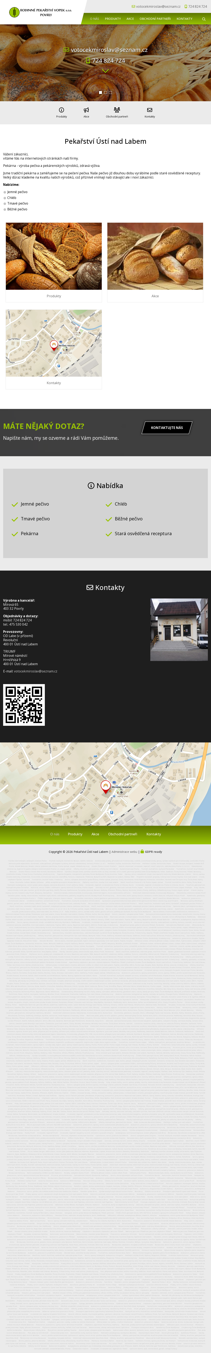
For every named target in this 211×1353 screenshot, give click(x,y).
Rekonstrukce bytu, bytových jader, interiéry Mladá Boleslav (142, 1224)
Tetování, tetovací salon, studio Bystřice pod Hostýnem (51, 1280)
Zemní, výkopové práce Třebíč (131, 1275)
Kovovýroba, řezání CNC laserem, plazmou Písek (113, 1165)
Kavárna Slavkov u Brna (48, 1179)
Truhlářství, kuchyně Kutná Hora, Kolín (114, 1251)
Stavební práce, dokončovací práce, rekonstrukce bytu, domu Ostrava (176, 1317)
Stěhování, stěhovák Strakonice (170, 1176)
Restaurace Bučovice (51, 1134)
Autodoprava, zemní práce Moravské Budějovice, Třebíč (181, 1213)
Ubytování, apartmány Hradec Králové (175, 1128)
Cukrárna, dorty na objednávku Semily (118, 1203)
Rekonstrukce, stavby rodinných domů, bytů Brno (109, 1325)
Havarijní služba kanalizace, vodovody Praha (67, 902)
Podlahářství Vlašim (36, 1320)
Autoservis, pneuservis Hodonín (190, 1168)
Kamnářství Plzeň (131, 1278)
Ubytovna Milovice (35, 1208)
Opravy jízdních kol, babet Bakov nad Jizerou (128, 1317)
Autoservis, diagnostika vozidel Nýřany (156, 1187)
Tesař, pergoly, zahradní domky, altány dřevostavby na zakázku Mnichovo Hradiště (168, 1307)
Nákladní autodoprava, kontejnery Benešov (118, 1331)
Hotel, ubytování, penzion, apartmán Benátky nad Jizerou (93, 1275)
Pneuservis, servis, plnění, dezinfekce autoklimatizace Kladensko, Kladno (47, 1189)
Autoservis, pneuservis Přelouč (62, 1235)
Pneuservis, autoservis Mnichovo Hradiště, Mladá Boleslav (157, 1219)
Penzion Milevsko (96, 1182)
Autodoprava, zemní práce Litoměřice (92, 1235)
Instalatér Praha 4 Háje (106, 1283)
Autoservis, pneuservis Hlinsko (89, 1280)
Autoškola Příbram (188, 1331)
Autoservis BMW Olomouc (70, 1179)
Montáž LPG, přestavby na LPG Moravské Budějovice (182, 1293)
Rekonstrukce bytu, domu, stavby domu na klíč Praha (171, 1171)
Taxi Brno (108, 1280)
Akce (130, 19)
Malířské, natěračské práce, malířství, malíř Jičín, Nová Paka (108, 1208)
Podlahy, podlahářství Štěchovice (111, 1118)
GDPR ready (153, 850)
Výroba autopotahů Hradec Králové (143, 1128)
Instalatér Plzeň (19, 1182)
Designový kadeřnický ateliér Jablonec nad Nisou (114, 1216)
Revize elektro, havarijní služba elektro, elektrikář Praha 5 (112, 902)
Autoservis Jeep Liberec (149, 1222)
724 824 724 (197, 6)
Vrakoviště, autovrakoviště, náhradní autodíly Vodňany (153, 1168)
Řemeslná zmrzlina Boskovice (33, 1336)
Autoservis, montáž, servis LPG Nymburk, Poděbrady (174, 915)
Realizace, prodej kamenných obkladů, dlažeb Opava (143, 1323)
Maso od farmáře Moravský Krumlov (161, 1336)
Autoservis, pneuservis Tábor (185, 1272)
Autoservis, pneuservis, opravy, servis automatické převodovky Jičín (101, 1123)
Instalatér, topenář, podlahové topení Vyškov (165, 1139)
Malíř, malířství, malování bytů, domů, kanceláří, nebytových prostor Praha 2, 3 (171, 902)
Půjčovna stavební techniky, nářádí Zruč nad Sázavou (64, 1325)
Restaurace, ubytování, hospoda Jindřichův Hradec (132, 1243)
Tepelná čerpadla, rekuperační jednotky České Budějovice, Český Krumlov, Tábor (90, 872)
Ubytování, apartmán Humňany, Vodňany (101, 1323)
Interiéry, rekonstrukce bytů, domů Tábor (115, 1142)
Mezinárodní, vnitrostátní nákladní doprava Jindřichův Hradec (57, 1278)
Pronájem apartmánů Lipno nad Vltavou (180, 1189)
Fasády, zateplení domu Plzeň (76, 1171)
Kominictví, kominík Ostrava (62, 1232)
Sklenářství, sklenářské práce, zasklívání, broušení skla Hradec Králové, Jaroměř (41, 998)
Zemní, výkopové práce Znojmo (143, 1134)
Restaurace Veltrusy (17, 1171)
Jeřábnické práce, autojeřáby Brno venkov (23, 1309)
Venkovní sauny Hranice (152, 1248)
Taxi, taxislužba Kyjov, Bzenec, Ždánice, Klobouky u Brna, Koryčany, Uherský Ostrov (170, 1216)
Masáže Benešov (46, 939)
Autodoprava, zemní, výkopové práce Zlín (103, 1293)
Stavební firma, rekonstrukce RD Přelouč (168, 1205)
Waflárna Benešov (14, 1328)
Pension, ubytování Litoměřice (126, 1227)
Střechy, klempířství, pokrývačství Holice (115, 1120)
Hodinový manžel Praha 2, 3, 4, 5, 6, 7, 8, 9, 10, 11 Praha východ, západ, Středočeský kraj (69, 907)
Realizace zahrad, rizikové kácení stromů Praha (130, 915)
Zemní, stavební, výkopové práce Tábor (128, 912)
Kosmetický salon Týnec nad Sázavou (91, 1342)
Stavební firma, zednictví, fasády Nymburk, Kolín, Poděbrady (80, 1213)
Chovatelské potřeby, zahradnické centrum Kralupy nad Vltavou (60, 995)
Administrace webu (124, 850)
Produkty (113, 19)
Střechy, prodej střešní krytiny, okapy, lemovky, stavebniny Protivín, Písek (101, 1307)
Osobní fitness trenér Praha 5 (104, 864)
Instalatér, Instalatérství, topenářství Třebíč (109, 1347)
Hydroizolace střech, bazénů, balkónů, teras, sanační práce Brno (139, 1328)
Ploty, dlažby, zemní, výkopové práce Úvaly (71, 1187)
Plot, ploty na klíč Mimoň (38, 1331)
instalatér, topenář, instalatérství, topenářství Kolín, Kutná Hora (128, 1005)
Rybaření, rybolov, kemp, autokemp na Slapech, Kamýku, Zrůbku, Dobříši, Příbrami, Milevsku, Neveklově (117, 1184)
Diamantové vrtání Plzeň (149, 1331)
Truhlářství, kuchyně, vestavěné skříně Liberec (81, 899)
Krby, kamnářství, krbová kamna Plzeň (147, 1182)
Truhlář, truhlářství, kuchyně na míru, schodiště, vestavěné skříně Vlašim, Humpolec (132, 944)
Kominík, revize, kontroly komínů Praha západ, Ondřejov (168, 886)
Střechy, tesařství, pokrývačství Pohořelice (127, 1336)
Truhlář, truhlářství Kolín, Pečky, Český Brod (183, 880)
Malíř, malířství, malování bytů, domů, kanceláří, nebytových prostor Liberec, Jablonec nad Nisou (49, 904)
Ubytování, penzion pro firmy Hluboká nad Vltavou (163, 1278)
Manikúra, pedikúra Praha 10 (82, 1283)
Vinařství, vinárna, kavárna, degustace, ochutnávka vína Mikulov (37, 1227)
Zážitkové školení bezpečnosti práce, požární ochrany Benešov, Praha (153, 1342)
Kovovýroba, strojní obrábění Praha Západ (84, 1139)
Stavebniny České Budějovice (167, 1325)
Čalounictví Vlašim (80, 1347)
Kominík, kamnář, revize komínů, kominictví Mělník (112, 1192)
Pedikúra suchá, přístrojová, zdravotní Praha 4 (129, 1296)
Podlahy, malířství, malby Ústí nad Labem (100, 880)
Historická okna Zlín (17, 1320)
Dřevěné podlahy (131, 1288)
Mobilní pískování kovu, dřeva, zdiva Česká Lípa (74, 1168)
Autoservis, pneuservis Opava (147, 1320)
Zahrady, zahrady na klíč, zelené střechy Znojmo (124, 1139)
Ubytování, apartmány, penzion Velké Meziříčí (162, 1302)
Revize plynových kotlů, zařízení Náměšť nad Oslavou (49, 1123)
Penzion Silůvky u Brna (93, 1179)
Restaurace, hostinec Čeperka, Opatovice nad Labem (130, 1235)
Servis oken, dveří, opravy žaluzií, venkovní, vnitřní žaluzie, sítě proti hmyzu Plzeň (151, 894)
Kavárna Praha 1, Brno (161, 1280)
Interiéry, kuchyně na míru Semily (41, 1205)
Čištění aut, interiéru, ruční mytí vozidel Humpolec (46, 1275)
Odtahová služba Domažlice (117, 1182)
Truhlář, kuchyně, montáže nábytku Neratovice (177, 1134)
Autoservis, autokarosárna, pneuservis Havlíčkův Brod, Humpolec (118, 1304)
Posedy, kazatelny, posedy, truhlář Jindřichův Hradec (101, 1245)
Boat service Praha (37, 1219)
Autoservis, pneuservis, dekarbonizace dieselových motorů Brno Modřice (125, 1176)
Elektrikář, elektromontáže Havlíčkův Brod (90, 1336)
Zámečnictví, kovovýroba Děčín (159, 1304)
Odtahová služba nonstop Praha (71, 1205)
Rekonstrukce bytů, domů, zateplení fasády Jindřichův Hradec (180, 1299)
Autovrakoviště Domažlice (60, 1182)
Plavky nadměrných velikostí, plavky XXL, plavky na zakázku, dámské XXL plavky (160, 1118)
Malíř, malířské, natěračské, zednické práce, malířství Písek (141, 950)
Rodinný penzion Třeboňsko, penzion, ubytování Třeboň (148, 1229)
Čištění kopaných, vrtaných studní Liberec (55, 896)
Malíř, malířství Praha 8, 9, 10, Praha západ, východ (142, 880)
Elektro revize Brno (153, 1189)
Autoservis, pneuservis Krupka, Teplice (188, 936)
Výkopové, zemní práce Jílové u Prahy (67, 1317)
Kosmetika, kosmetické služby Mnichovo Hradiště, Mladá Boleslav (163, 1208)
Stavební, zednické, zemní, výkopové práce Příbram (172, 1291)
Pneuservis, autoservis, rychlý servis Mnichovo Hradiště (59, 1323)
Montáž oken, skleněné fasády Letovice (80, 1251)
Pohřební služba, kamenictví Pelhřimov (124, 862)
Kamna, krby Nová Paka (178, 1198)
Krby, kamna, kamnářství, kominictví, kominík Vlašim (51, 1342)
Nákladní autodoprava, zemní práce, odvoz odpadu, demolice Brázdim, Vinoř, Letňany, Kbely (45, 883)
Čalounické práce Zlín (59, 1331)
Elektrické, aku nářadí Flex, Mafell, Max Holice (147, 1160)
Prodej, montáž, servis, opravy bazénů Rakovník (29, 1302)
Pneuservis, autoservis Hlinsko (124, 1232)
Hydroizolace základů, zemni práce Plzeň (177, 1179)
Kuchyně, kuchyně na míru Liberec (55, 1128)
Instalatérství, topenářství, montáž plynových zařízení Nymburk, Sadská (107, 998)
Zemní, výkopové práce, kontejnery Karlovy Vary (39, 1304)
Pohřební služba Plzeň (27, 1179)
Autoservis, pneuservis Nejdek (64, 1302)
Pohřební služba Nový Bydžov (34, 1198)
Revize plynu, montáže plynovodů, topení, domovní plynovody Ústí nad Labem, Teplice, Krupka (93, 939)
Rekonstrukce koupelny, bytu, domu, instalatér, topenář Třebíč (60, 1248)
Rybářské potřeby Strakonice (96, 1317)
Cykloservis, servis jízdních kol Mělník (112, 1134)
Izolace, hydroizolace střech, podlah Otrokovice (141, 1293)
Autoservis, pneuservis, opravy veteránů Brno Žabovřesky (154, 1123)
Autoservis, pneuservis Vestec (20, 1248)
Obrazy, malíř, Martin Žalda (168, 1005)
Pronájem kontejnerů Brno (142, 1325)
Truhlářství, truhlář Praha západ (132, 1040)
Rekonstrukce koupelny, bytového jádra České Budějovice (156, 1251)
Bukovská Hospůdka (57, 1344)
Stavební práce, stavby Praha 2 (41, 1142)
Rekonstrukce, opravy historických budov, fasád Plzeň (29, 1187)
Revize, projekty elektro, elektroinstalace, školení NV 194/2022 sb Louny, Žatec (77, 915)
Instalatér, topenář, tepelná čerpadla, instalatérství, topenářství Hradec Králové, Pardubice (105, 968)
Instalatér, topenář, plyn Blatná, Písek (112, 1168)
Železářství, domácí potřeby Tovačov (62, 1328)
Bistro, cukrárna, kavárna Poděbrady (65, 1229)
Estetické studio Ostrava (178, 1253)
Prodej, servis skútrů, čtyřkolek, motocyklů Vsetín (47, 1283)
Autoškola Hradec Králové (74, 1293)
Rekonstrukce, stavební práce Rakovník (92, 1232)
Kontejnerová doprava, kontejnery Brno (175, 1136)
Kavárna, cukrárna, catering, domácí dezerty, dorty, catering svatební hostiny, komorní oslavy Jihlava (51, 1315)
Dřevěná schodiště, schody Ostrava (75, 1304)
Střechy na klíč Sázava (37, 1344)
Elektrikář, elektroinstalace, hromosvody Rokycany (153, 891)
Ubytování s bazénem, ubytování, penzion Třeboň (102, 1229)
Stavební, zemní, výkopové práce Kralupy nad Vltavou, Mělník (179, 1235)
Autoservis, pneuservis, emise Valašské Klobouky (53, 1288)
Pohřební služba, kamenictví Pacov (156, 862)
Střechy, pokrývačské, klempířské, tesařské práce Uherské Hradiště (150, 1333)
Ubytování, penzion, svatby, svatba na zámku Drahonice (71, 1320)
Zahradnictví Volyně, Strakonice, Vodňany (91, 1173)
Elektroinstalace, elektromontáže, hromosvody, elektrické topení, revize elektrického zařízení (92, 891)
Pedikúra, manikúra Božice (103, 1339)
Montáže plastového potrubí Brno (181, 1328)
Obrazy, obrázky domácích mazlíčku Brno (186, 1224)
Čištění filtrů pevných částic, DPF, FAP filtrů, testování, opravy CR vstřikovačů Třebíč (149, 1211)
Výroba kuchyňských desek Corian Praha (116, 1189)
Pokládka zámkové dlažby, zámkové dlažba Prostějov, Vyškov (44, 1307)
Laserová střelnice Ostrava (157, 1283)
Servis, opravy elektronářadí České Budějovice (33, 1168)
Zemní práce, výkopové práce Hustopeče (95, 1328)
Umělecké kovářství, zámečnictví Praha (43, 899)
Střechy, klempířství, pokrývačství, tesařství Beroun (169, 1040)
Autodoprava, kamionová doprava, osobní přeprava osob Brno (141, 1131)
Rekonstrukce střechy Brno (34, 1328)
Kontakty (184, 19)
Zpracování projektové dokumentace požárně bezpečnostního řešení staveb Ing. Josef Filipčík (140, 899)
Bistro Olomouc (54, 1216)
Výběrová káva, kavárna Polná (128, 1302)
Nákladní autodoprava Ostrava (131, 1283)
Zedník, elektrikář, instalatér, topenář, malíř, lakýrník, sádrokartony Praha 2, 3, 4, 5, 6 (154, 864)
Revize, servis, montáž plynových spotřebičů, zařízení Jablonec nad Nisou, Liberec (139, 907)
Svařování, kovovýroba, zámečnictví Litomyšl (104, 1278)
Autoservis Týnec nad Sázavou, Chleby (57, 1285)
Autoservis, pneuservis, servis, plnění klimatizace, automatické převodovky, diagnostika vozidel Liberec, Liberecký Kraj (146, 1027)
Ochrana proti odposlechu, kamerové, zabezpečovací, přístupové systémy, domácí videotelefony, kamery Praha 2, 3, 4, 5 (57, 862)
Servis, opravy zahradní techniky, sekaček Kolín (68, 1219)
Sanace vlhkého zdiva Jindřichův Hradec (31, 1229)
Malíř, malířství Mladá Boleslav (166, 896)
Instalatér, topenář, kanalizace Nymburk (79, 1118)
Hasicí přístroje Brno (170, 1331)
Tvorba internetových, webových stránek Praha (27, 859)
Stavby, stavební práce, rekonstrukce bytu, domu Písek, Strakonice (86, 950)
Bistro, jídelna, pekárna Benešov (32, 1339)
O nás (94, 19)
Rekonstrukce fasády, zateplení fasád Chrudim (144, 1245)
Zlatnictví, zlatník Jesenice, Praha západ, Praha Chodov (89, 1227)
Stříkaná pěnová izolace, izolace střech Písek (109, 1171)
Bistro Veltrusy (199, 1208)
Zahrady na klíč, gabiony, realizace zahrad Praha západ (119, 886)
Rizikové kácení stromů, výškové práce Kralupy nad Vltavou (44, 1195)
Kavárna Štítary (114, 1285)
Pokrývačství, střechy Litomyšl (153, 1227)
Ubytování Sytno (80, 1182)
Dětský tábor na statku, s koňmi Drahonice (115, 1320)
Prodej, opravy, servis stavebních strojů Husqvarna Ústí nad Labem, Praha (57, 1192)
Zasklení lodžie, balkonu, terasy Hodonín (141, 1179)
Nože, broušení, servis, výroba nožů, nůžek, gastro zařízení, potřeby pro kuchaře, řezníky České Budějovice (108, 910)
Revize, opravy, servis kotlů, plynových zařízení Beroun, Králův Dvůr (137, 1198)
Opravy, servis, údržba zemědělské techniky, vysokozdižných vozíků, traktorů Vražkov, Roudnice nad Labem (123, 1144)
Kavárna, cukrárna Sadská (48, 1118)
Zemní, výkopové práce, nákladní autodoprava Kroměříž (110, 1267)
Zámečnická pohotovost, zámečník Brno (99, 1224)
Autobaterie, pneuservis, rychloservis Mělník (155, 1192)
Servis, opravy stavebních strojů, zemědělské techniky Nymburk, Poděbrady (48, 920)
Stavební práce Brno (88, 1189)
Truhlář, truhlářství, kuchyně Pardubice (157, 867)
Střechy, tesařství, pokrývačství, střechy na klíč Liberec (96, 867)
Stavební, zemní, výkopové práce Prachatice (132, 1280)
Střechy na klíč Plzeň (113, 1179)
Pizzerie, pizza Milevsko (61, 1173)
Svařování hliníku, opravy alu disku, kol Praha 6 (155, 1339)
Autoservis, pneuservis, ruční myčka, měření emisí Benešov (71, 1120)
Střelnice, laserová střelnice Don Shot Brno (186, 1144)
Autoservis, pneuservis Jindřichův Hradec (24, 1238)
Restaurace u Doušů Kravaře (59, 1176)
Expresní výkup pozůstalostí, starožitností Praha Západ (99, 1288)
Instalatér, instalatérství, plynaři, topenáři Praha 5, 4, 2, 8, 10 (107, 920)
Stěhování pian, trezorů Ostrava (180, 1323)
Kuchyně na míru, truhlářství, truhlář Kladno (144, 1309)
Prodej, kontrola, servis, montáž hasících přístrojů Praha (114, 1187)
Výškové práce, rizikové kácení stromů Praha (108, 1160)
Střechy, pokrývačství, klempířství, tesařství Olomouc (183, 1184)
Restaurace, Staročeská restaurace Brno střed (186, 1131)
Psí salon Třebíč (115, 1342)
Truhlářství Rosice (152, 1173)
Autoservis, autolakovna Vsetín (26, 1285)
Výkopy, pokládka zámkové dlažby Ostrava (96, 1302)
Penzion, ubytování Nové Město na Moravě (47, 1139)
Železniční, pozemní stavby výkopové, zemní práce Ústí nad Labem (39, 1296)
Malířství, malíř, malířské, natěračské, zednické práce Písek (57, 1253)
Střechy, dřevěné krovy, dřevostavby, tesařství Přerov (68, 1339)
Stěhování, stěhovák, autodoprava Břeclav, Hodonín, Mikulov (132, 1213)
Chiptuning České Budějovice (193, 1325)
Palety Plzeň (30, 1131)
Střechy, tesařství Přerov (36, 1176)
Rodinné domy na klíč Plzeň (126, 1200)
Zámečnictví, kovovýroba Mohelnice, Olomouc (27, 1216)
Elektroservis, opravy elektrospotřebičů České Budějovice (148, 1272)
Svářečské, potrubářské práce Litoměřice (151, 1165)
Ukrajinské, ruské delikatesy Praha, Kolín (63, 1208)
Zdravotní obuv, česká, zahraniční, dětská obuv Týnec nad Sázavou (88, 1299)
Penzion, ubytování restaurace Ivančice (77, 1134)
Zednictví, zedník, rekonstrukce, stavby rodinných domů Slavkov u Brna (78, 1198)
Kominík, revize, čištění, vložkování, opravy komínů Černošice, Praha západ (62, 886)
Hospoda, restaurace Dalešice (36, 1232)
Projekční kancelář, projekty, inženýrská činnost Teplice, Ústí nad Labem (167, 875)
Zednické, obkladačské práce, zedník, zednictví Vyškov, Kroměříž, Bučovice (166, 1203)
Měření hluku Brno (76, 1136)
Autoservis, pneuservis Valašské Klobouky (135, 1299)
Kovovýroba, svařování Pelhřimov (45, 1262)
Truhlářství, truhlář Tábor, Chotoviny (47, 878)
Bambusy (139, 1189)
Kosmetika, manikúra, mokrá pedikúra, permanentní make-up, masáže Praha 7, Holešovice (112, 896)
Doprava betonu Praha (19, 1219)
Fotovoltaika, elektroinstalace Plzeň (191, 891)
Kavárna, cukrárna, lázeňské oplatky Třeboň (59, 1245)
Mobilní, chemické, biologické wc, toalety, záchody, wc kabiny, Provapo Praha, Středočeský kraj (154, 992)
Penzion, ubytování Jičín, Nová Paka (130, 1195)
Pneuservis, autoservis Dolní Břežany (37, 1213)
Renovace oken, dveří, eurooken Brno (141, 1136)
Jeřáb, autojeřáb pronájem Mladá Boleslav (63, 880)
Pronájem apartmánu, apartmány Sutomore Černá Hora (99, 1309)
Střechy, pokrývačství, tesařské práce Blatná (152, 1142)
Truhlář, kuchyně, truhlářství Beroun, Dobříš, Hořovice (71, 859)
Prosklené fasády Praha (38, 1182)
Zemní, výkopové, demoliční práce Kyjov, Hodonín (76, 1142)
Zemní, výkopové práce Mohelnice (67, 1224)
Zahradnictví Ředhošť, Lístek (178, 923)
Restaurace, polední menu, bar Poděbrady (34, 1224)
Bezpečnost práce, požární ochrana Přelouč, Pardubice (142, 923)
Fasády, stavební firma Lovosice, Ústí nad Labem (167, 1195)
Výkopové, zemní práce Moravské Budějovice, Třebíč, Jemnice (89, 1211)
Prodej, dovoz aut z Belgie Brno (135, 1285)
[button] (100, 92)
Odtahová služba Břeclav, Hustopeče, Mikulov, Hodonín (77, 1203)
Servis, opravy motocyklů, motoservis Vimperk (104, 1253)
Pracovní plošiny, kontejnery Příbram (90, 1285)
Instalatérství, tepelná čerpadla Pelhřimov (48, 1312)
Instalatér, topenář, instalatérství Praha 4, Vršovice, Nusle (109, 883)
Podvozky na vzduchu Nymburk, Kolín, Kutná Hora (110, 1219)
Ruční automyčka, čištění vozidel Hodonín (44, 1171)
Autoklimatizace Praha (129, 867)
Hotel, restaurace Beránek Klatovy (147, 1120)
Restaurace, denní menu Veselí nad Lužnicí (173, 1243)
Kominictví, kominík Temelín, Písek (177, 1173)
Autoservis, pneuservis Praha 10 (100, 1205)
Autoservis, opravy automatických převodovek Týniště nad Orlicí (113, 1248)
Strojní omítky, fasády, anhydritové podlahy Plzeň (57, 1222)
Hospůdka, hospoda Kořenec (59, 1336)
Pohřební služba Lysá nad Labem (177, 1120)
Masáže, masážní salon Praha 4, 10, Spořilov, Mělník (183, 995)
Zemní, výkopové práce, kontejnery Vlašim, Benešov (81, 947)
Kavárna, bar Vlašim (124, 1339)
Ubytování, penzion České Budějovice (155, 1288)
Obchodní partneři (155, 19)
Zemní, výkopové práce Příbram (163, 1285)
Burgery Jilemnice (106, 1195)
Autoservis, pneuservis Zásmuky (158, 1275)
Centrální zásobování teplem (49, 1293)
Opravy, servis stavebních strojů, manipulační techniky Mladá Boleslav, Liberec (158, 872)
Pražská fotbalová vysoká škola (83, 1195)
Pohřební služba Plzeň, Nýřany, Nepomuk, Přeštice (145, 1253)
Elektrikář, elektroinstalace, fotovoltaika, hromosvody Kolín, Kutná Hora (82, 1011)
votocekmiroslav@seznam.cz (158, 6)
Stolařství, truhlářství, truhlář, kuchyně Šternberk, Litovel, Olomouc (35, 1211)
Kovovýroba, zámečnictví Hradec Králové (181, 1309)
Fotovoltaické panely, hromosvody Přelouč (132, 1205)
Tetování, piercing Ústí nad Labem (36, 1291)
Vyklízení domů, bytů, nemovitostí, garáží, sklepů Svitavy (153, 1347)
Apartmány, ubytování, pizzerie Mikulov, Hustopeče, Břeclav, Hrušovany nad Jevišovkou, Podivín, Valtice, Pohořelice (143, 1155)
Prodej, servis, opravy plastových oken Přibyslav (88, 1296)
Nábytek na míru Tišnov (195, 1245)
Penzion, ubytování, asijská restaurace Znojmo (105, 1136)
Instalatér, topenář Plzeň (47, 1131)
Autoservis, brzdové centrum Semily (77, 1216)
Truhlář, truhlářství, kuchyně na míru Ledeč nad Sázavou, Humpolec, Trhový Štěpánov (123, 995)
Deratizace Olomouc (130, 1222)
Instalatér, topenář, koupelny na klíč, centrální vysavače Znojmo (87, 1131)
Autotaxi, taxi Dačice (175, 1245)
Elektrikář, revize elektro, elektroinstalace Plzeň (100, 1222)
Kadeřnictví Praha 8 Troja (83, 1176)
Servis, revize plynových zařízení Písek (127, 1173)
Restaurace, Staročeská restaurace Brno (24, 1134)
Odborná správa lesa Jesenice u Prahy (58, 1309)
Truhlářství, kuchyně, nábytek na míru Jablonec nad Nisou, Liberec (99, 1128)
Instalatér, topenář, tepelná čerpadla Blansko (26, 1147)
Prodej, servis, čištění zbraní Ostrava (185, 1283)
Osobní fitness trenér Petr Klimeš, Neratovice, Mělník (41, 870)
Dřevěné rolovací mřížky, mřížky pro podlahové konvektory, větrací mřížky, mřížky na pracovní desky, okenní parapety (101, 1291)
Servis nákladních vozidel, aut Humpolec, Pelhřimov (160, 1232)
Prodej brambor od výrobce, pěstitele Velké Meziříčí (38, 1299)
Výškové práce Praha (138, 1171)
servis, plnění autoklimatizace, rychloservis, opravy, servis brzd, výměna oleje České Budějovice (81, 1333)
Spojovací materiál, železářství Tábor (22, 939)
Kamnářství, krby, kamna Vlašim (84, 1331)
